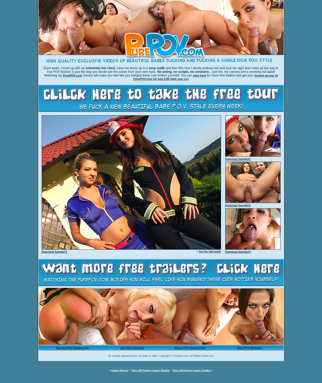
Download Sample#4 (238, 251)
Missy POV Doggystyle (190, 347)
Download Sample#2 (238, 159)
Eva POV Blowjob (250, 347)
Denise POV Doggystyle (72, 347)
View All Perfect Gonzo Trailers (191, 370)
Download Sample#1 (54, 251)
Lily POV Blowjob (132, 347)
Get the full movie (210, 251)
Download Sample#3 (238, 205)
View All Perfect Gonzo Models (150, 370)
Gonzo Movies (119, 370)
